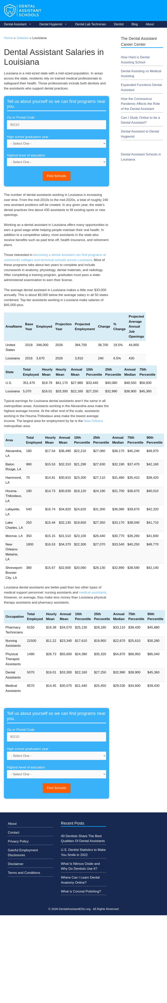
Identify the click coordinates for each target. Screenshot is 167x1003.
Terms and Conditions (24, 873)
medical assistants (92, 592)
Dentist (119, 24)
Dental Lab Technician (90, 24)
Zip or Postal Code (21, 117)
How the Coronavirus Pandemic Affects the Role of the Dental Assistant (140, 104)
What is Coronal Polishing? (81, 891)
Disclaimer (15, 864)
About (150, 24)
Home (8, 38)
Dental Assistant (20, 24)
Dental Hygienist (55, 24)
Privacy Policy (18, 841)
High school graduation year (27, 137)
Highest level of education (26, 155)
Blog (134, 24)
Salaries (22, 38)
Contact (13, 832)
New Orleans (93, 421)
